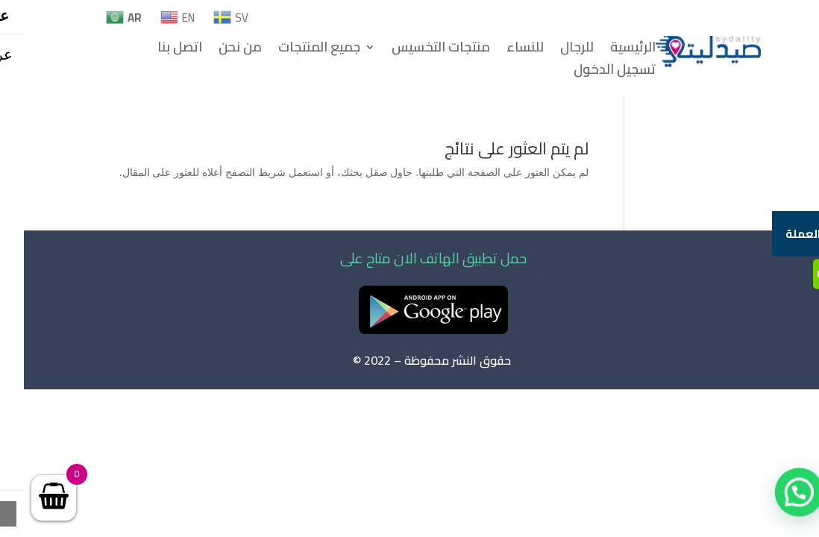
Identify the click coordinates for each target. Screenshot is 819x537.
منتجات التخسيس (417, 50)
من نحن (216, 50)
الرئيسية (609, 50)
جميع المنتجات (295, 50)
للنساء (501, 50)
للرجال (553, 50)
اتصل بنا (156, 50)
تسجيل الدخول (591, 72)
